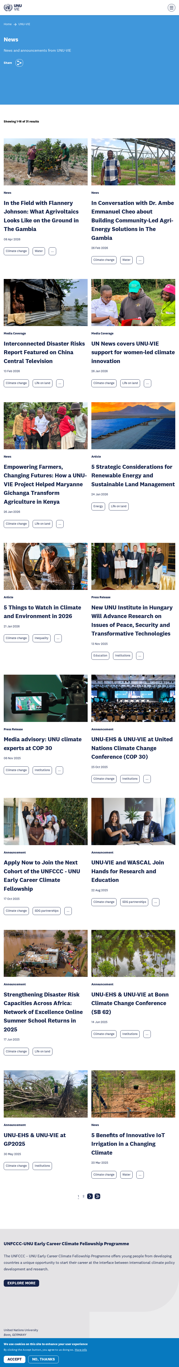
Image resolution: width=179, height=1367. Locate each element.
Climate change (16, 251)
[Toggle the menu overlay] (171, 7)
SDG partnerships (47, 911)
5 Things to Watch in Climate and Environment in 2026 (42, 612)
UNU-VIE (24, 24)
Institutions (122, 655)
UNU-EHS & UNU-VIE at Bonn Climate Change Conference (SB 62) (130, 1003)
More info (81, 1350)
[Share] (19, 63)
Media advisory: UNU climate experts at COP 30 (43, 743)
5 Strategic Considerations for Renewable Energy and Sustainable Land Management (133, 475)
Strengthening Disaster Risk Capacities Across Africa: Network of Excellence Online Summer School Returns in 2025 (43, 1012)
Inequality (41, 638)
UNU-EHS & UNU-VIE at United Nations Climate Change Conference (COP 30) (132, 747)
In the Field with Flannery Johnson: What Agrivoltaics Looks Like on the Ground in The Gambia (41, 216)
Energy (98, 506)
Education (100, 655)
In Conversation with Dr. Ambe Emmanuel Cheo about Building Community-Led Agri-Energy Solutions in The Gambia (132, 220)
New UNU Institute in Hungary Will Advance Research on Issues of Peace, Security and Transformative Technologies (132, 620)
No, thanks (43, 1359)
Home (8, 24)
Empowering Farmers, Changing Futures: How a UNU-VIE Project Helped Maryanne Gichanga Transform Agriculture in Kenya (45, 484)
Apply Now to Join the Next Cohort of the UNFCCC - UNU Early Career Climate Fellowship (42, 875)
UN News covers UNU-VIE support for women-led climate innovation (133, 352)
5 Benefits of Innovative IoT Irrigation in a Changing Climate (128, 1143)
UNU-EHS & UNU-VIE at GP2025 (35, 1139)
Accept (14, 1359)
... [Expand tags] (52, 251)
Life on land (42, 383)
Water (39, 251)
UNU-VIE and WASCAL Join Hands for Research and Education (127, 871)
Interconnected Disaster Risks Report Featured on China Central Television (44, 352)
